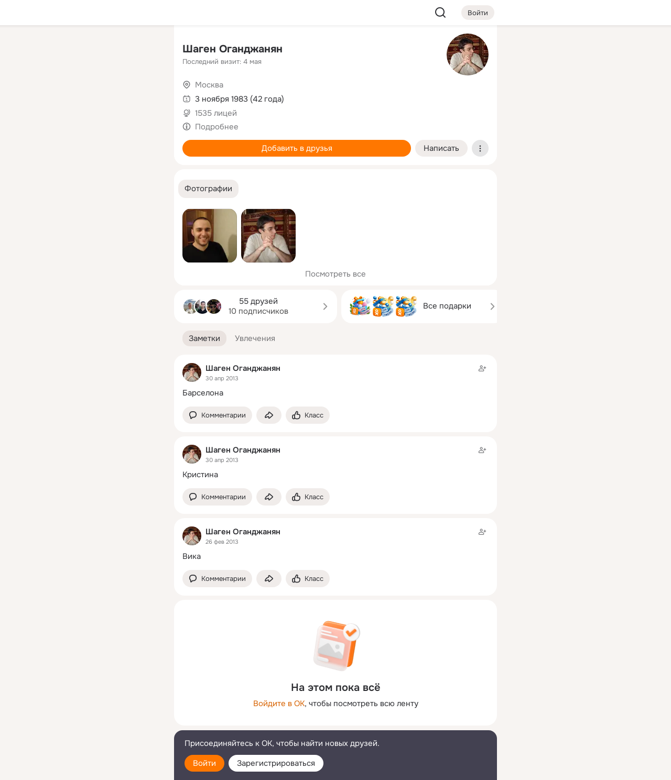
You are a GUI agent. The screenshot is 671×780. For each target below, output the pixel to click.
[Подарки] (50, 142)
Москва (209, 85)
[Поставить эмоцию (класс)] (308, 415)
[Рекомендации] (96, 189)
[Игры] (143, 142)
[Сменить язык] (96, 721)
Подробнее (217, 127)
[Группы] (143, 50)
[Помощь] (50, 189)
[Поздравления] (96, 142)
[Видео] (143, 96)
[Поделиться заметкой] (269, 415)
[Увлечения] (96, 50)
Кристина (200, 474)
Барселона (202, 393)
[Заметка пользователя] (335, 380)
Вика (191, 556)
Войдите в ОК (279, 703)
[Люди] (96, 96)
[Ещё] (96, 699)
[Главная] (50, 50)
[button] (208, 189)
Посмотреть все (335, 274)
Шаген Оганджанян (232, 49)
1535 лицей (216, 113)
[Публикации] (50, 96)
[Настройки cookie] (96, 766)
